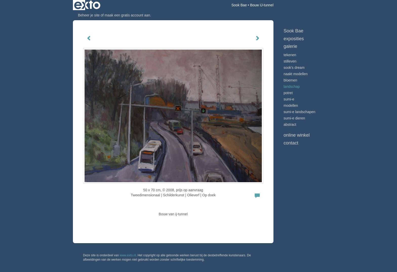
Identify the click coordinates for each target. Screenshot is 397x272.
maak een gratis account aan (127, 15)
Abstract (290, 124)
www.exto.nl (128, 255)
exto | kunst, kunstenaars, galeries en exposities (87, 5)
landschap (292, 87)
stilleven (290, 61)
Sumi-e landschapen (299, 112)
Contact (291, 142)
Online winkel (297, 135)
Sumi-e (289, 99)
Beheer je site (89, 15)
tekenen (290, 55)
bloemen (290, 80)
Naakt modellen (296, 74)
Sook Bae (239, 5)
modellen (291, 105)
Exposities (294, 38)
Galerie (290, 46)
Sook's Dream (294, 68)
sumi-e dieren (294, 118)
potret (288, 93)
